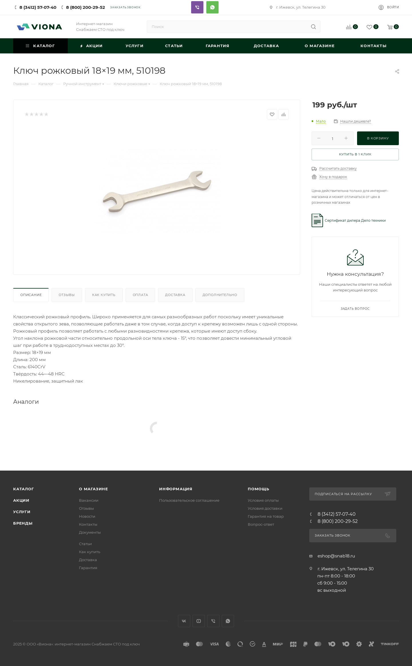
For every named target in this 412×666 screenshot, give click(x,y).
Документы (90, 532)
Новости (87, 516)
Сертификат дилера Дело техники (355, 220)
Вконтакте (184, 621)
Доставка (175, 295)
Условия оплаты (263, 500)
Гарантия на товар (266, 516)
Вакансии (88, 500)
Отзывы (67, 295)
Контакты (88, 524)
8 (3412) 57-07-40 (37, 7)
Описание (30, 295)
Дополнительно (220, 295)
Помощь (258, 489)
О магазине (93, 489)
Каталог (23, 489)
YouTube (199, 621)
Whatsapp (212, 7)
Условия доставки (265, 508)
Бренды (23, 523)
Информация (176, 489)
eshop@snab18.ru (336, 556)
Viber (197, 7)
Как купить (104, 295)
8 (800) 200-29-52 (85, 7)
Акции (21, 500)
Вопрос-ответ (261, 524)
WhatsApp (228, 621)
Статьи (85, 543)
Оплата (140, 295)
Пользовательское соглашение (189, 500)
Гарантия (88, 567)
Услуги (22, 511)
